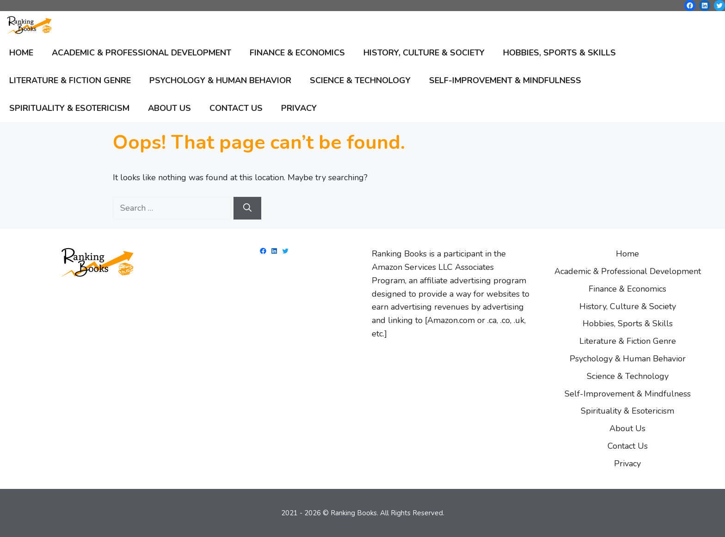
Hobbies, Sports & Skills (559, 52)
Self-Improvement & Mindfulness (505, 80)
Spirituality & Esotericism (69, 108)
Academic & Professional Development (141, 52)
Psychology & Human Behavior (220, 80)
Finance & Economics (297, 52)
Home (21, 52)
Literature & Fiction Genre (70, 80)
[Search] (247, 208)
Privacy (299, 108)
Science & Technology (360, 80)
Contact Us (236, 108)
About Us (169, 108)
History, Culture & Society (424, 52)
